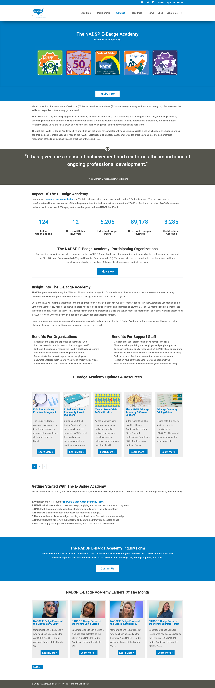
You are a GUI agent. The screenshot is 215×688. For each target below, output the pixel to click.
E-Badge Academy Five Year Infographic (45, 411)
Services (120, 13)
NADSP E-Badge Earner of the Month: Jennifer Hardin (164, 622)
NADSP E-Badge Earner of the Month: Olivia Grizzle (86, 622)
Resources (136, 13)
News (151, 13)
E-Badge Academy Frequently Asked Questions (74, 412)
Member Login (164, 3)
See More (37, 667)
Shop (160, 13)
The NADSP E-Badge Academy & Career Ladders (137, 412)
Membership (103, 13)
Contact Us (172, 13)
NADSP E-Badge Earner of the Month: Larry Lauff (48, 622)
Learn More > (45, 451)
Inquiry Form (107, 93)
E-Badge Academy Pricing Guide (167, 411)
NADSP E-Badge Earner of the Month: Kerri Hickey (125, 622)
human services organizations (60, 199)
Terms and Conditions (78, 684)
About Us (86, 13)
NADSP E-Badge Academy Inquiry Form (83, 501)
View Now (107, 271)
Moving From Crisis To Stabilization (106, 411)
